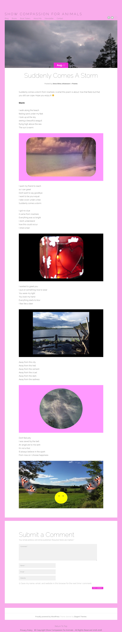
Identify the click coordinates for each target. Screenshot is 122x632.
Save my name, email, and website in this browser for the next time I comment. (56, 583)
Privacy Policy (26, 630)
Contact (60, 19)
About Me (38, 19)
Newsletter (49, 19)
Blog (7, 19)
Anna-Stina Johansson (61, 84)
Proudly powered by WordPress (47, 617)
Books (14, 19)
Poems (74, 84)
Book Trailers (25, 19)
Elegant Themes (80, 617)
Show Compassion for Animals (43, 14)
